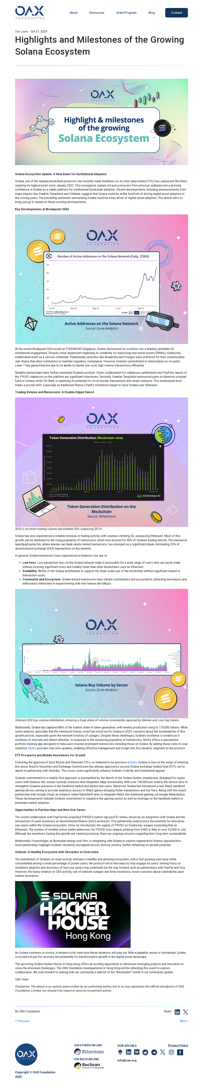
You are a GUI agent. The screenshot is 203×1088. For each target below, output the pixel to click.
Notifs (32, 748)
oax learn (21, 31)
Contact (176, 12)
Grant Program (126, 12)
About (74, 12)
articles (132, 762)
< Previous (22, 1021)
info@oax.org (127, 1060)
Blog (151, 12)
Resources (96, 12)
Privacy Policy (178, 1045)
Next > (184, 1021)
